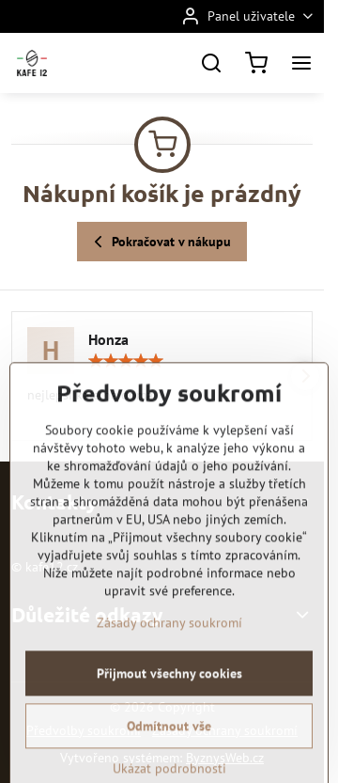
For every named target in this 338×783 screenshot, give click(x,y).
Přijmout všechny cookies (169, 740)
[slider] (125, 360)
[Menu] (301, 63)
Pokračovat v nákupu (159, 242)
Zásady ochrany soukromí (169, 689)
